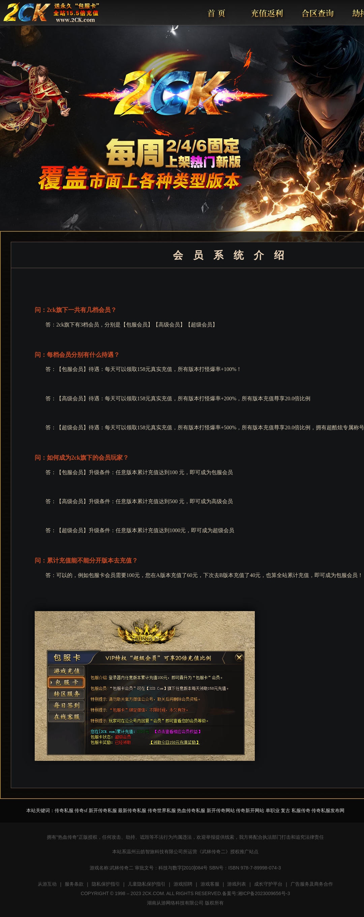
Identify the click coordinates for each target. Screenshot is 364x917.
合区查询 (317, 12)
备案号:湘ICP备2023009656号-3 (256, 893)
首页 (216, 12)
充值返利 (266, 12)
